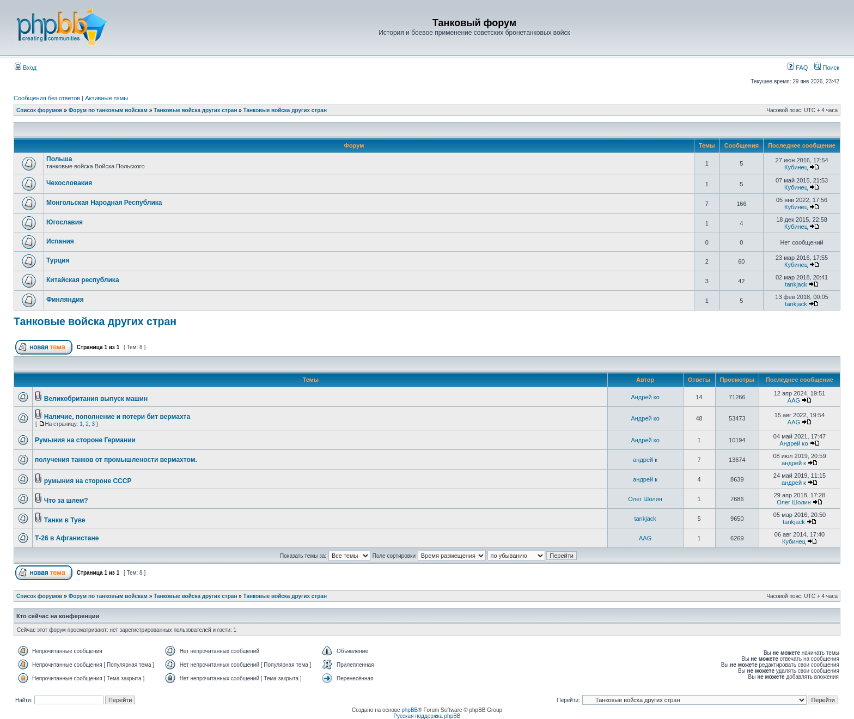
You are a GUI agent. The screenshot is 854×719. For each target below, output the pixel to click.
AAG (794, 400)
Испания (60, 241)
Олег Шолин (645, 499)
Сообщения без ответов (47, 98)
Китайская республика (82, 280)
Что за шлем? (66, 500)
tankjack (796, 284)
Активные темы (106, 98)
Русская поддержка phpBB (426, 716)
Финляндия (65, 299)
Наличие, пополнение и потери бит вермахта (117, 417)
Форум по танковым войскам (108, 110)
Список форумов (39, 110)
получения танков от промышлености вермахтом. (116, 460)
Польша (59, 159)
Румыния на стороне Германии (85, 440)
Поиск (826, 67)
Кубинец (796, 167)
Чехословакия (69, 183)
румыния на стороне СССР (88, 481)
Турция (57, 260)
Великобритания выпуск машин (96, 399)
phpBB (409, 710)
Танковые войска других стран (195, 110)
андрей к (645, 459)
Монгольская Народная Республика (104, 202)
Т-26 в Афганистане (67, 538)
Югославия (64, 222)
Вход (25, 67)
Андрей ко (645, 397)
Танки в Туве (65, 520)
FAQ (798, 67)
